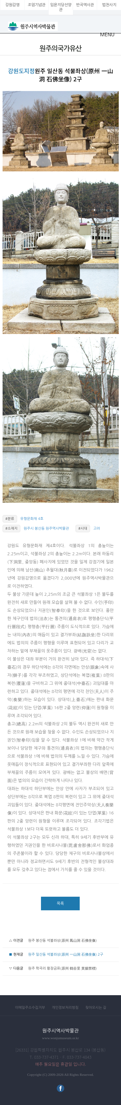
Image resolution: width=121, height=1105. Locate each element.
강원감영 (12, 5)
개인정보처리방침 (65, 1007)
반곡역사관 (85, 5)
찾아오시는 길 (95, 1007)
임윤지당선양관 (61, 7)
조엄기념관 (36, 5)
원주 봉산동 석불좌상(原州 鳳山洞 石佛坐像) (62, 940)
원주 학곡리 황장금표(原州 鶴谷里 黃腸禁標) (62, 968)
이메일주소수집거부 (30, 1007)
